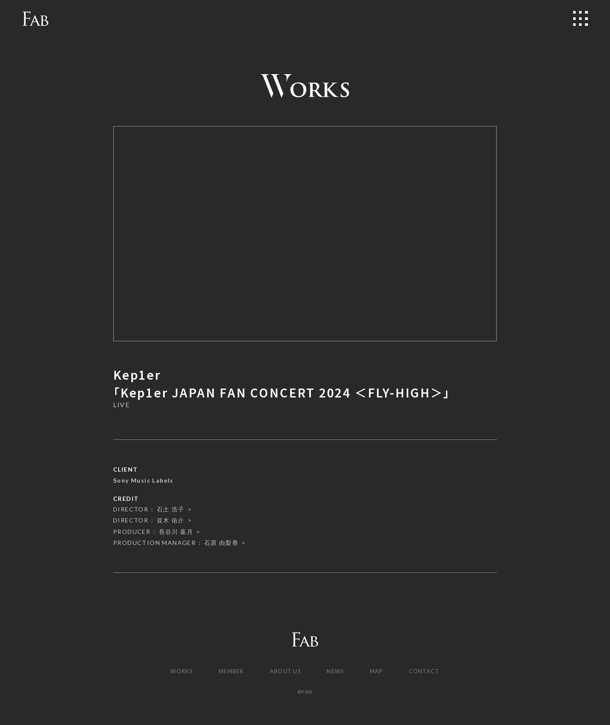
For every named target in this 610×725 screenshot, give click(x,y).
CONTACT (431, 671)
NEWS (338, 671)
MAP (380, 671)
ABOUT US (284, 671)
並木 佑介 (171, 520)
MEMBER (227, 671)
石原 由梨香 (221, 542)
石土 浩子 (171, 509)
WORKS (174, 671)
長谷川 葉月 (176, 531)
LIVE (121, 404)
